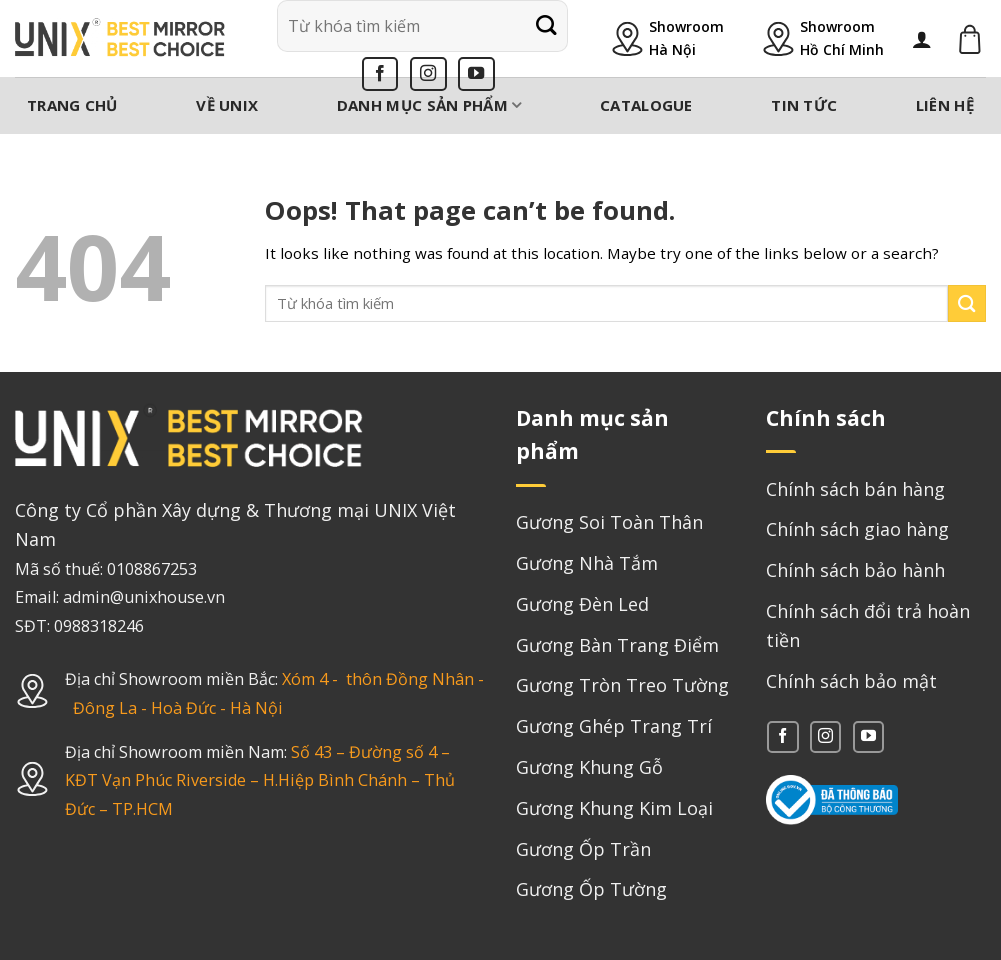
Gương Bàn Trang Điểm (617, 645)
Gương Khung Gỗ (589, 767)
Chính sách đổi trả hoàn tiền (868, 625)
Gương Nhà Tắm (587, 563)
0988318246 (99, 626)
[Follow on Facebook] (380, 74)
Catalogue (646, 105)
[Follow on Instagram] (428, 74)
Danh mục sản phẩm (429, 105)
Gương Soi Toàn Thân (609, 522)
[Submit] (546, 26)
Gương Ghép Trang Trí (614, 726)
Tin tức (804, 105)
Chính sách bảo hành (855, 570)
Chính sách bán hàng (855, 489)
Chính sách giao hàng (857, 529)
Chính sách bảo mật (851, 681)
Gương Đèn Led (582, 604)
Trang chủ (72, 105)
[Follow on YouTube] (476, 74)
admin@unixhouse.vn (144, 597)
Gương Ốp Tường (591, 889)
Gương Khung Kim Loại (614, 808)
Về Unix (227, 105)
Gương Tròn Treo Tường (622, 685)
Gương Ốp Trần (583, 849)
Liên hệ (945, 105)
